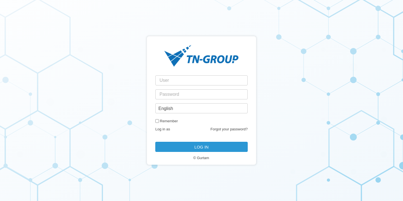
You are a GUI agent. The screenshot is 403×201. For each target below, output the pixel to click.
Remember (169, 121)
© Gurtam (201, 158)
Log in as (162, 129)
